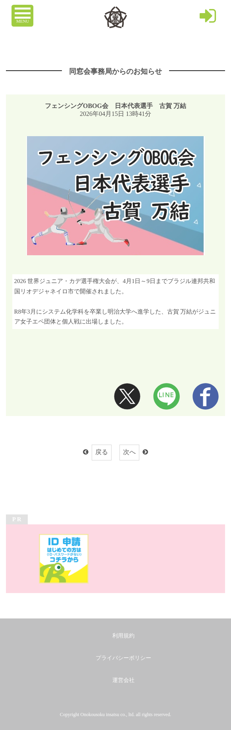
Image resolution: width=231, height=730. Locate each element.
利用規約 (123, 636)
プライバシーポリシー (123, 658)
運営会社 (123, 680)
